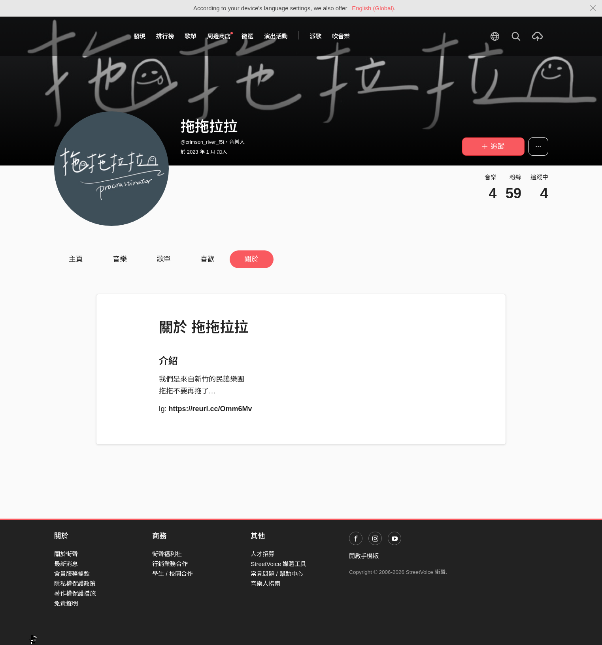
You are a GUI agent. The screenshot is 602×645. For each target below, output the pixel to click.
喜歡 (207, 259)
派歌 (315, 36)
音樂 (120, 259)
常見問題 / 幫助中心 (277, 573)
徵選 (247, 36)
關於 (251, 259)
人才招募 (262, 554)
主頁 (76, 259)
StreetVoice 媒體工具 (278, 563)
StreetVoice (86, 36)
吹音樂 (341, 36)
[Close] (593, 8)
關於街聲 (66, 554)
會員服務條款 (72, 573)
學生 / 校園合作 (172, 573)
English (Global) (373, 8)
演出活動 (276, 36)
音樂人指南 (265, 583)
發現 (139, 36)
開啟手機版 (364, 556)
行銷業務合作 (170, 563)
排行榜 (165, 36)
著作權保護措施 (75, 593)
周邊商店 (220, 36)
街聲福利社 (167, 554)
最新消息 (66, 563)
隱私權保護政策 (75, 583)
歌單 (190, 36)
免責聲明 (66, 603)
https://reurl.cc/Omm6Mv (210, 409)
